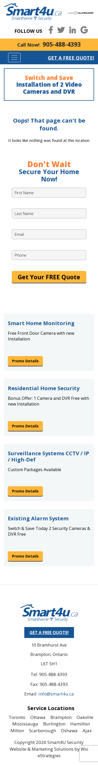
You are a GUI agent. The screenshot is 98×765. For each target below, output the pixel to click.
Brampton (61, 717)
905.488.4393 (53, 674)
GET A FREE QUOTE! (49, 632)
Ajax (87, 731)
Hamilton (80, 724)
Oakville (85, 717)
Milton (17, 731)
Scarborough (42, 731)
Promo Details (25, 360)
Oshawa (69, 731)
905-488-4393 (62, 44)
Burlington (54, 724)
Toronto (17, 717)
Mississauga (25, 724)
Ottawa (37, 717)
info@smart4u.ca (56, 694)
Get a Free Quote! (71, 58)
